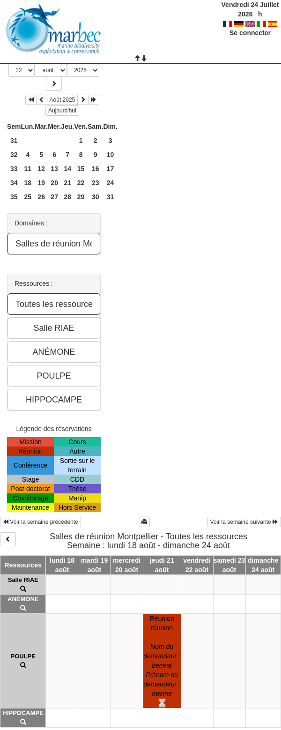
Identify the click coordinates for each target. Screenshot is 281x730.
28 (67, 197)
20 (54, 182)
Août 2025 (62, 100)
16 (95, 168)
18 (28, 182)
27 (54, 197)
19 (41, 182)
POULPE (23, 656)
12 (41, 168)
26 (41, 197)
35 (14, 197)
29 (81, 197)
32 (14, 154)
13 (54, 168)
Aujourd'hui (62, 110)
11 (28, 168)
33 (14, 168)
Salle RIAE (23, 579)
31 (14, 140)
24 (110, 182)
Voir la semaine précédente (40, 522)
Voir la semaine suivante (244, 522)
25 (28, 197)
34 (14, 182)
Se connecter (250, 33)
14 (67, 168)
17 (110, 168)
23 (95, 182)
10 (110, 154)
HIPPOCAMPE (23, 712)
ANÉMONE (22, 599)
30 (95, 197)
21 (67, 182)
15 (81, 168)
